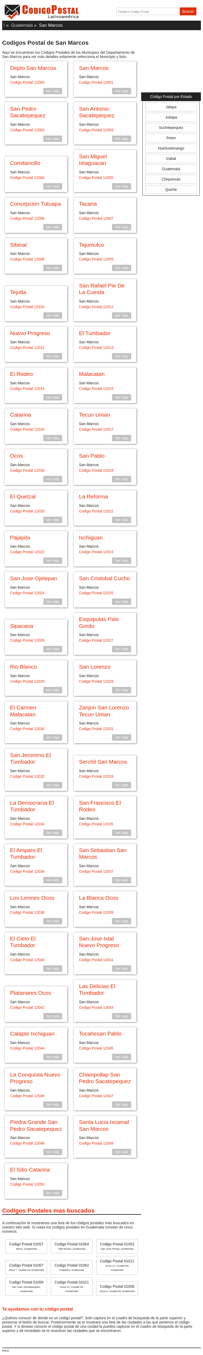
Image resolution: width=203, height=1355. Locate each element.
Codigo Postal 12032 (27, 776)
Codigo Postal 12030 (27, 729)
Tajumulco (91, 245)
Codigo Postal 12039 (96, 912)
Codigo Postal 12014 (27, 388)
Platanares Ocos (30, 993)
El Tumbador (94, 333)
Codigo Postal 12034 (27, 824)
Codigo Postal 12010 (27, 307)
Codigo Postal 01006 (117, 1288)
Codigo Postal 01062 (71, 1267)
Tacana (88, 204)
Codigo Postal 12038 (27, 912)
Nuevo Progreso (30, 333)
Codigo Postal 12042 (27, 1007)
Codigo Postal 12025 (96, 593)
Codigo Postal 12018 (27, 470)
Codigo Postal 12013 (96, 347)
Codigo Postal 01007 (26, 1267)
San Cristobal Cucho (104, 578)
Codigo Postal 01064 (71, 1246)
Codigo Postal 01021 (71, 1286)
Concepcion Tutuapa (35, 204)
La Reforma (93, 496)
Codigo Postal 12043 (96, 1007)
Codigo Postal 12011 (96, 307)
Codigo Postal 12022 (27, 552)
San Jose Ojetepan (33, 578)
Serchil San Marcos (103, 762)
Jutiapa (171, 117)
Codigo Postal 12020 (27, 511)
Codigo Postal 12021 (96, 511)
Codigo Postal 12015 (96, 388)
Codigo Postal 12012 (27, 347)
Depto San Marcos (33, 68)
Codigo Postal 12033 (96, 776)
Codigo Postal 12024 (27, 593)
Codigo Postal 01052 (117, 1246)
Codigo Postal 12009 (96, 259)
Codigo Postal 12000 (27, 82)
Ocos (16, 456)
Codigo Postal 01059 (26, 1286)
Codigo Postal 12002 (27, 130)
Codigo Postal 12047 (96, 1096)
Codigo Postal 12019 (96, 470)
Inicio (5, 1350)
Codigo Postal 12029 (96, 681)
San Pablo (92, 456)
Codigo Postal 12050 (27, 1184)
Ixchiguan (91, 537)
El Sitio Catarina (30, 1170)
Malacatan (92, 374)
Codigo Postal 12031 (96, 729)
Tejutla (18, 292)
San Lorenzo (94, 667)
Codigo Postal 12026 (27, 640)
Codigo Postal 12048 (27, 1143)
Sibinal (18, 245)
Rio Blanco (23, 667)
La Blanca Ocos (98, 898)
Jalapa (171, 107)
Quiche (171, 189)
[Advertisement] (171, 63)
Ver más (52, 91)
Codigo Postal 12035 (96, 824)
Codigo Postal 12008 (27, 259)
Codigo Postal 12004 (27, 177)
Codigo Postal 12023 (96, 552)
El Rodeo (21, 374)
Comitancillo (25, 163)
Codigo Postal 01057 (26, 1246)
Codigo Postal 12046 (27, 1096)
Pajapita (20, 537)
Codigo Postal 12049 (96, 1143)
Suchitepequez (171, 127)
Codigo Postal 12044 (27, 1048)
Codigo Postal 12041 (96, 960)
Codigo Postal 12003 (96, 130)
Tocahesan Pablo (100, 1033)
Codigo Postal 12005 (96, 177)
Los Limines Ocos (32, 898)
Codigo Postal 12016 (27, 429)
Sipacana (21, 626)
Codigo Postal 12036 (27, 871)
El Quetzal (23, 496)
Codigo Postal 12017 (96, 429)
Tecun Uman (94, 415)
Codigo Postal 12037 (96, 871)
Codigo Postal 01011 (117, 1265)
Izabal (171, 158)
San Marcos (94, 68)
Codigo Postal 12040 (27, 960)
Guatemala (22, 25)
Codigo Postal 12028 (27, 681)
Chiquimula (171, 179)
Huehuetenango (171, 148)
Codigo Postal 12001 (96, 82)
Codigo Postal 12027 (96, 640)
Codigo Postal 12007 (96, 218)
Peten (171, 138)
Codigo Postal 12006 (27, 218)
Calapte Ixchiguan (32, 1033)
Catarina (20, 415)
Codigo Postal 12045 (96, 1048)
